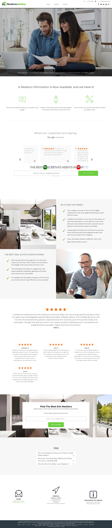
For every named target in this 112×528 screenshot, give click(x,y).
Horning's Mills (79, 524)
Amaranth (28, 524)
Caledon (40, 524)
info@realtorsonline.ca (103, 1)
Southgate (74, 525)
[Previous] (20, 159)
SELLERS (65, 4)
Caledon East (46, 524)
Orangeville (57, 525)
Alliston (23, 524)
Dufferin (52, 524)
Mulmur (44, 525)
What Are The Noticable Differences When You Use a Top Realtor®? (56, 459)
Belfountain (34, 524)
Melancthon (91, 524)
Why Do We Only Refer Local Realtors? (56, 464)
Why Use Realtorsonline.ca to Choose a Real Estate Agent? (56, 454)
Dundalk (57, 524)
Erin (61, 524)
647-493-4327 (88, 1)
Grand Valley (66, 524)
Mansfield (86, 524)
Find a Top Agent (88, 173)
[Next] (92, 159)
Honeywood (72, 524)
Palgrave (63, 525)
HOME (48, 4)
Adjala (19, 524)
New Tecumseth (50, 525)
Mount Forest (38, 525)
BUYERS (56, 4)
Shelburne (69, 525)
